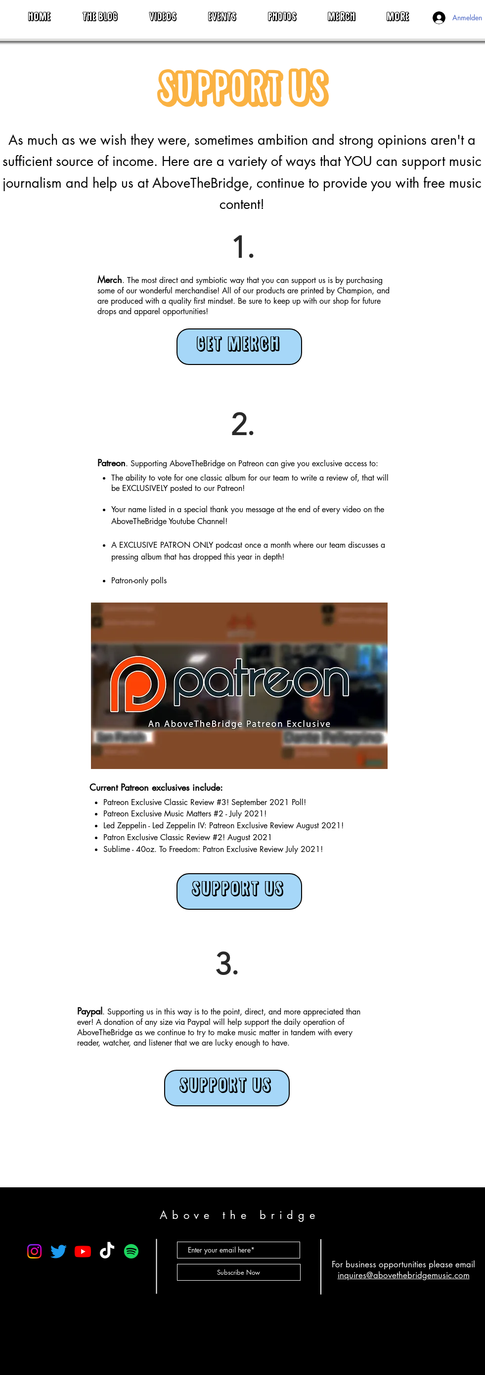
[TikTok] (107, 1251)
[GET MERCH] (239, 346)
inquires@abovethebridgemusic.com (404, 1275)
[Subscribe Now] (239, 1272)
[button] (398, 13)
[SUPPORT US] (239, 891)
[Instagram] (34, 1251)
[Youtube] (82, 1251)
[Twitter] (58, 1251)
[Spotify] (131, 1251)
